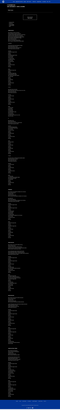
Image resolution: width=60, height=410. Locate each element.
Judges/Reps (39, 2)
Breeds (25, 2)
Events (20, 402)
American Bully (11, 23)
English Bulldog (11, 26)
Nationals (34, 2)
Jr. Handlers (44, 2)
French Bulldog (11, 25)
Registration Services (19, 2)
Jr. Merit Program (34, 402)
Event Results (24, 402)
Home (14, 2)
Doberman (11, 24)
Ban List (45, 402)
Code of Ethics (40, 402)
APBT (10, 27)
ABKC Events (29, 2)
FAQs (47, 2)
